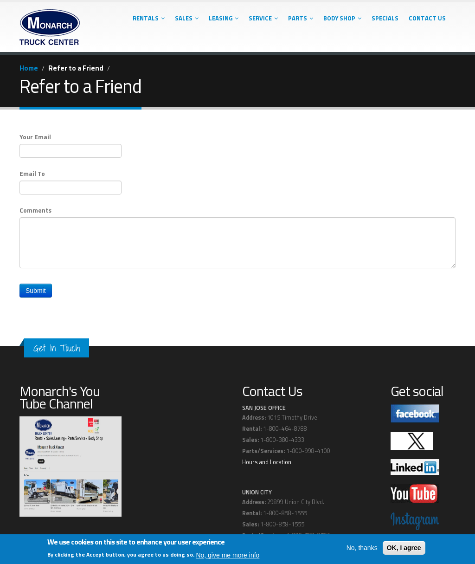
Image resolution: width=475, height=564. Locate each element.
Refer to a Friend (75, 68)
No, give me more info (227, 555)
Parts (300, 18)
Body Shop (342, 18)
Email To (32, 173)
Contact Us (427, 18)
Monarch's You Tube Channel (59, 397)
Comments (35, 210)
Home (28, 68)
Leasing (223, 18)
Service (263, 18)
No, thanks (362, 547)
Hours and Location (266, 462)
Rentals (149, 18)
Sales (187, 18)
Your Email (35, 137)
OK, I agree (404, 547)
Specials (385, 18)
